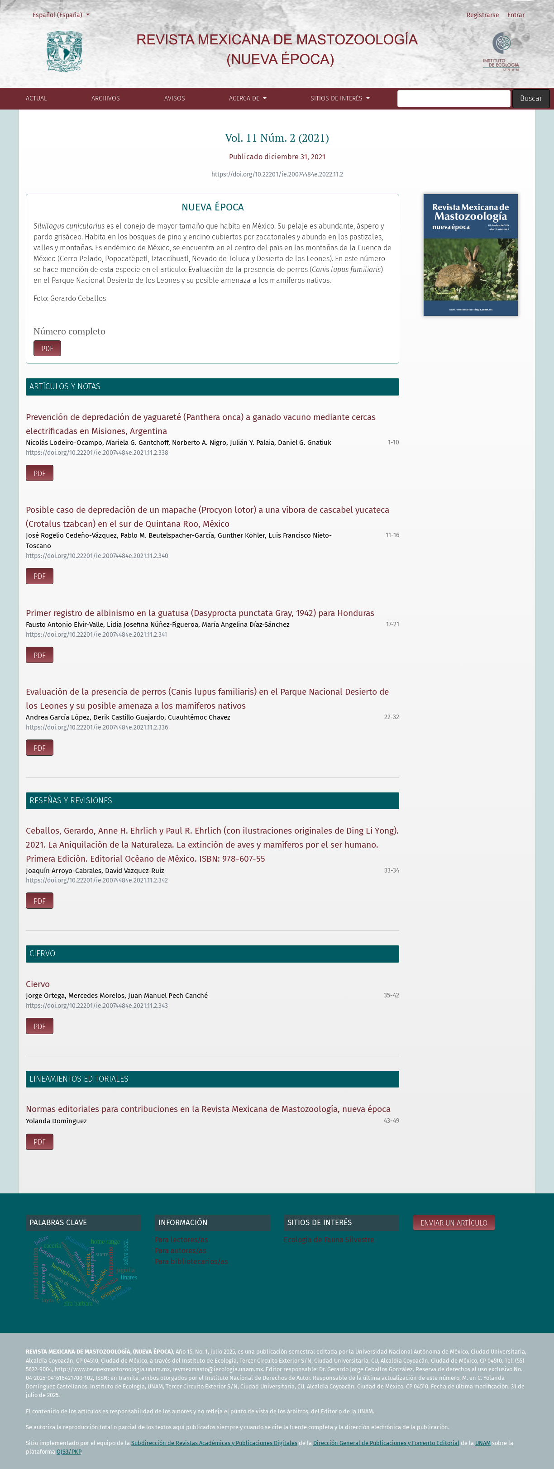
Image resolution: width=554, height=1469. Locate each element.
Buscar (531, 98)
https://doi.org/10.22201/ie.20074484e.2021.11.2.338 (97, 453)
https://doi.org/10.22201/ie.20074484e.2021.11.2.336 (97, 727)
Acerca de (245, 98)
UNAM (483, 1443)
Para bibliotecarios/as (191, 1261)
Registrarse (483, 15)
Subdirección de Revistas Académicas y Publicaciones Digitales (214, 1443)
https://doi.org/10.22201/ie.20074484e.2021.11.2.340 (97, 556)
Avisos (174, 98)
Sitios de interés (337, 98)
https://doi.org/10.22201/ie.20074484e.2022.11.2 (277, 174)
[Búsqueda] (454, 98)
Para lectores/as (181, 1239)
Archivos (105, 98)
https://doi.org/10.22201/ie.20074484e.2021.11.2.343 (97, 1006)
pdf (47, 348)
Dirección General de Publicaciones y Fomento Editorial (386, 1443)
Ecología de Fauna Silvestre (329, 1239)
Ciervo (38, 984)
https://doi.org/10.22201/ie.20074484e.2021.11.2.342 (97, 880)
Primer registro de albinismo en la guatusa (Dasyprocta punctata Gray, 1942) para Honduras (200, 613)
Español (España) (64, 14)
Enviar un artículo (453, 1223)
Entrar (516, 15)
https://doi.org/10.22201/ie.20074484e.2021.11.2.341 (96, 635)
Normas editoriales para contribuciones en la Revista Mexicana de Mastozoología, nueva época (208, 1109)
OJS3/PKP (69, 1451)
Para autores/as (180, 1250)
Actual (36, 98)
